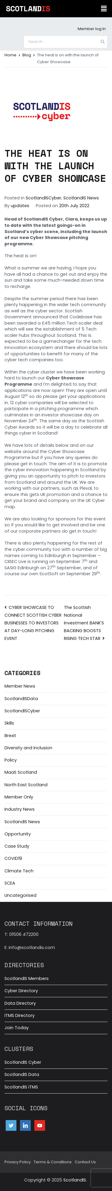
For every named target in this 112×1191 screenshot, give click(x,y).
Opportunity (17, 834)
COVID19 (13, 858)
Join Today (16, 1028)
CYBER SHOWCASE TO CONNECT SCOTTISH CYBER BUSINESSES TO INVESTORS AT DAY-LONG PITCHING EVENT (33, 622)
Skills (9, 723)
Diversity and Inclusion (28, 748)
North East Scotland (25, 785)
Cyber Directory (21, 991)
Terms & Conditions (53, 1162)
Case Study (16, 846)
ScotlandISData (21, 699)
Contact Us (85, 1162)
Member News (19, 686)
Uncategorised (20, 895)
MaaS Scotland (20, 772)
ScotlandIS (74, 1180)
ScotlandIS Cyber (22, 1062)
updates (20, 206)
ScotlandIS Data (21, 1074)
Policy (10, 760)
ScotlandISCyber (43, 198)
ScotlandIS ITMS (21, 1087)
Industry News (19, 809)
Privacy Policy (17, 1162)
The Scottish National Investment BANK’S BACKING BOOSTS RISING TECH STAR (84, 622)
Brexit (10, 736)
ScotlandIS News (81, 198)
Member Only (18, 797)
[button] (104, 8)
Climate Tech (18, 871)
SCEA (9, 883)
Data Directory (20, 1003)
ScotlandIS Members (26, 978)
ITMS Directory (19, 1015)
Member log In (92, 29)
